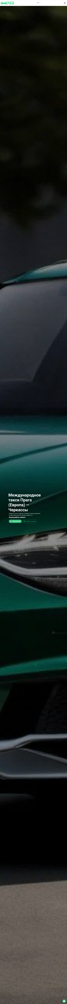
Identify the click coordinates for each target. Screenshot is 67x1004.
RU (38, 2)
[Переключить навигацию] (64, 3)
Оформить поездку (30, 521)
